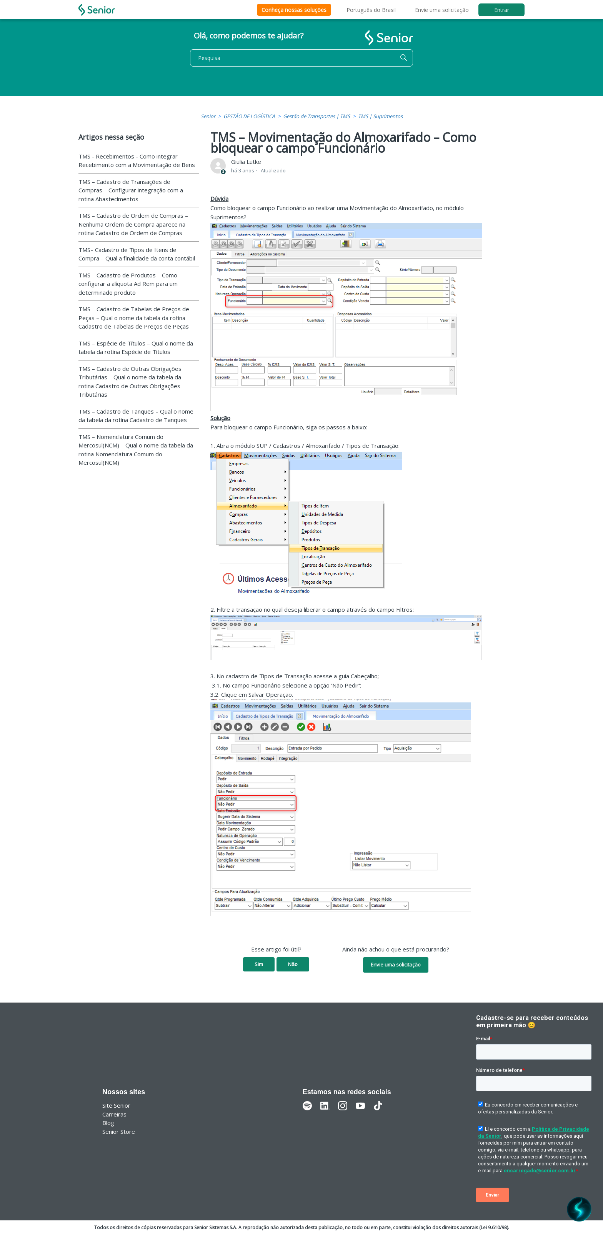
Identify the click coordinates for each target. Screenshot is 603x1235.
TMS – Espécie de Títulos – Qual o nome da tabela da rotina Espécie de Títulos (135, 347)
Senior (208, 116)
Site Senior (116, 1105)
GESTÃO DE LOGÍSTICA (249, 116)
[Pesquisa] (301, 58)
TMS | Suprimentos (380, 116)
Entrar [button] (501, 9)
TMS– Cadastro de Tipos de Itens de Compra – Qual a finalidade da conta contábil (136, 254)
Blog (108, 1123)
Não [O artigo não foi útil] (293, 964)
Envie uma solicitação (442, 9)
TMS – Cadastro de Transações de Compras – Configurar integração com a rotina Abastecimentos (130, 190)
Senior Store (118, 1131)
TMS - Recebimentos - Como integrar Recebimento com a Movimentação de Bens (136, 160)
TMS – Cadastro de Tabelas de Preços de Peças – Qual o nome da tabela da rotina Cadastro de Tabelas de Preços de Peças (133, 317)
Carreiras (114, 1114)
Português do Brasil (371, 9)
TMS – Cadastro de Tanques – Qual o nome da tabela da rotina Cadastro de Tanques (135, 415)
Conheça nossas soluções (294, 9)
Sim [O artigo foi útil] (259, 964)
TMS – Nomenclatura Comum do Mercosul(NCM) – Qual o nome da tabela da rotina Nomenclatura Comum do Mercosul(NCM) (135, 450)
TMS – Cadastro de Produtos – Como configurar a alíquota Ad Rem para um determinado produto (128, 283)
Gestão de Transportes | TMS (316, 116)
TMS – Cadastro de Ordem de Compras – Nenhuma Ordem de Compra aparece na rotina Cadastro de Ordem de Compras (133, 224)
